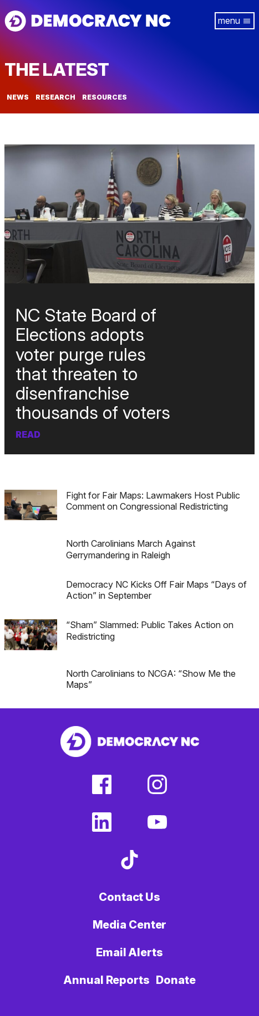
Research (55, 97)
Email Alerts (129, 952)
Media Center (130, 924)
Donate (175, 980)
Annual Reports (106, 980)
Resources (104, 97)
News (18, 97)
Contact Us (129, 897)
